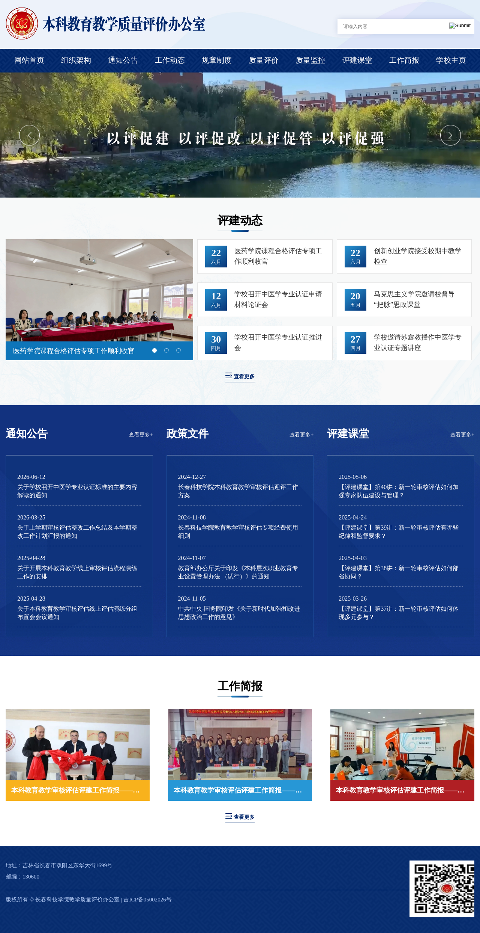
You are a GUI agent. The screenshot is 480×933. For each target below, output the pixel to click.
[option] (240, 135)
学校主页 (451, 60)
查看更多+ (141, 435)
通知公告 (123, 60)
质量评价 (264, 60)
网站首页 (29, 60)
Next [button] (450, 135)
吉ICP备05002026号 (147, 900)
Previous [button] (29, 135)
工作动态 (170, 60)
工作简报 (404, 60)
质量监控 (311, 60)
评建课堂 (357, 60)
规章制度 (217, 60)
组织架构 (76, 60)
